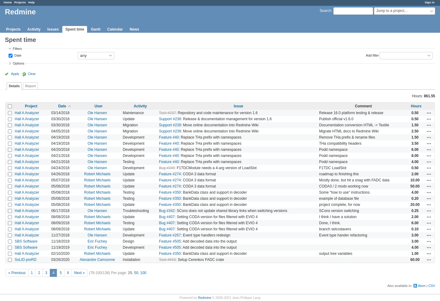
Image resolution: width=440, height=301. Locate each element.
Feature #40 (169, 137)
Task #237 (167, 113)
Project (31, 106)
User (98, 106)
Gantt (95, 29)
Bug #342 (166, 211)
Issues (53, 29)
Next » (79, 273)
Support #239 (170, 125)
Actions (429, 112)
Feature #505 (170, 241)
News (134, 29)
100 (143, 273)
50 (136, 273)
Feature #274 (170, 174)
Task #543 (167, 260)
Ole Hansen (97, 113)
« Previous (17, 273)
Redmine (204, 297)
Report (30, 86)
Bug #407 (166, 217)
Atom (422, 286)
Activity (33, 29)
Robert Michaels (97, 174)
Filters (17, 48)
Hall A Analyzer (27, 113)
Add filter (372, 55)
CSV (431, 286)
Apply (15, 74)
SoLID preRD (25, 260)
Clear (32, 74)
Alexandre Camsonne (97, 260)
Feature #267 (170, 235)
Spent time (74, 29)
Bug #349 (166, 168)
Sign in (430, 2)
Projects (20, 2)
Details (14, 86)
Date (17, 55)
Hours (416, 106)
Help (31, 2)
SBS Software (26, 241)
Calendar (115, 29)
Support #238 (170, 119)
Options (18, 63)
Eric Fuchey (97, 241)
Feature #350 (170, 192)
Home (8, 2)
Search (325, 11)
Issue (238, 106)
